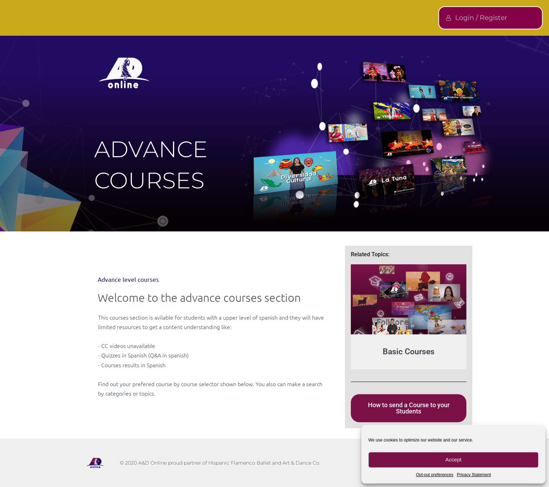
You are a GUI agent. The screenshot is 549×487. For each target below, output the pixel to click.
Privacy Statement (474, 474)
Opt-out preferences (434, 474)
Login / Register (476, 18)
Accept (453, 459)
